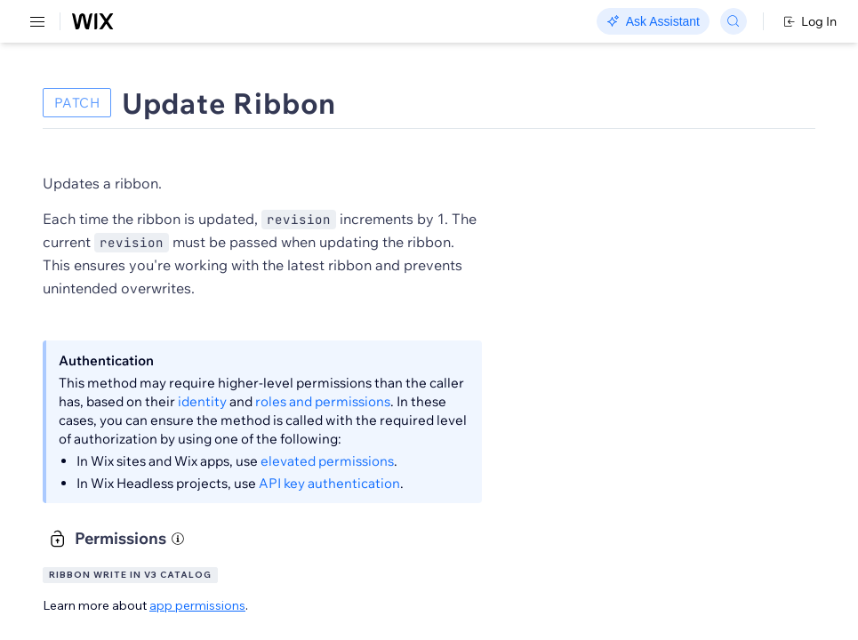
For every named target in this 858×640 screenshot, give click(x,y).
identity (202, 401)
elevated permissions (327, 460)
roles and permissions (322, 401)
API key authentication (329, 483)
